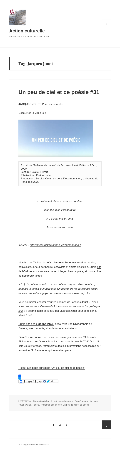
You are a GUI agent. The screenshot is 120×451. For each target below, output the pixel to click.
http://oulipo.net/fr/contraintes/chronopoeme (55, 245)
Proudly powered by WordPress (33, 444)
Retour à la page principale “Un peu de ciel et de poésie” (51, 367)
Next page (106, 424)
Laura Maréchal (41, 401)
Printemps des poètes (51, 405)
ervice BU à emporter (35, 350)
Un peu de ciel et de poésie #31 (58, 92)
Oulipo (28, 405)
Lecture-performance (63, 401)
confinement (82, 401)
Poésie (35, 405)
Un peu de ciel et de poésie (76, 405)
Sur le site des (36, 324)
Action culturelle (27, 30)
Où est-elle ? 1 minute (53, 306)
